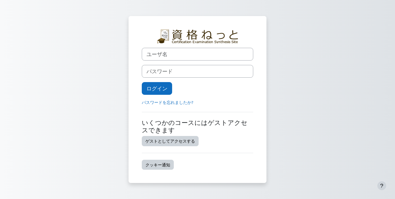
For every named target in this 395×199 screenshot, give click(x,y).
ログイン (156, 88)
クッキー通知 (157, 164)
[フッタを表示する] (381, 185)
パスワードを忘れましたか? (167, 102)
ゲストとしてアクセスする (170, 141)
